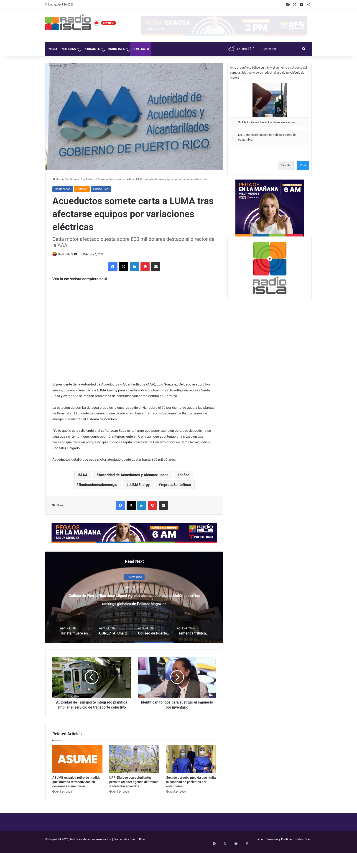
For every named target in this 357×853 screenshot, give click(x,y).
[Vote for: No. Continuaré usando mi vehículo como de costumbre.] (270, 137)
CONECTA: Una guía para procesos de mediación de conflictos (134, 599)
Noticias (68, 49)
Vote (303, 165)
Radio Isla (116, 49)
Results (286, 165)
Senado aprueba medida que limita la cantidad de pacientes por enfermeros (191, 787)
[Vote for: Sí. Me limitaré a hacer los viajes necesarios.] (270, 105)
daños (185, 475)
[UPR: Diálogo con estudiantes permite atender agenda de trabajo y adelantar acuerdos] (134, 764)
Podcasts (92, 49)
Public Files (303, 844)
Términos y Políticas (279, 844)
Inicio (52, 49)
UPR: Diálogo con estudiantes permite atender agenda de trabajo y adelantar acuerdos (133, 787)
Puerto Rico (87, 179)
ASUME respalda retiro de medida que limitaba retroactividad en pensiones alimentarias (76, 787)
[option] (134, 597)
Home (58, 179)
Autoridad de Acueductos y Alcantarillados (133, 475)
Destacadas (62, 189)
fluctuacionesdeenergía (98, 485)
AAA (83, 475)
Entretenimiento (134, 577)
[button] (269, 100)
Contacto (141, 49)
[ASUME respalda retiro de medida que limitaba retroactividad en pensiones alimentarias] (77, 764)
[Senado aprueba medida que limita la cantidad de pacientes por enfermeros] (191, 764)
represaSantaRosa (176, 485)
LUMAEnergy (139, 485)
